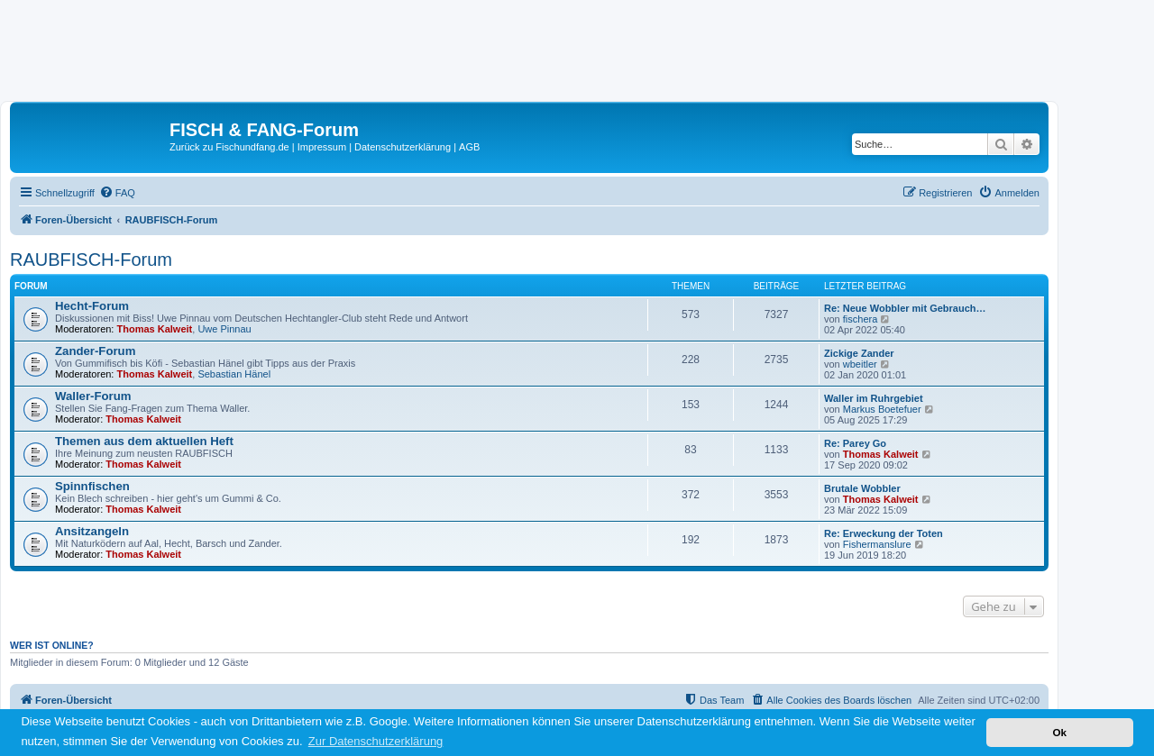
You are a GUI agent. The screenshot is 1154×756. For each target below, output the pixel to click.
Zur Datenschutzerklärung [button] (376, 741)
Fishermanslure (877, 544)
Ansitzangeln (92, 531)
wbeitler (860, 364)
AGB (469, 146)
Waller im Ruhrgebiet (873, 398)
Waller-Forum (93, 396)
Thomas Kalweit (155, 328)
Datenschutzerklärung (402, 146)
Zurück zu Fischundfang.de (229, 146)
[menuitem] (117, 193)
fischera (860, 319)
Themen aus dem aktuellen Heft (144, 441)
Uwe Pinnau (224, 328)
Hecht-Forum (92, 306)
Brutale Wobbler (862, 488)
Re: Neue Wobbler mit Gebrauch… (905, 308)
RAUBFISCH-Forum (91, 259)
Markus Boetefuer (882, 409)
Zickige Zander (859, 353)
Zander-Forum (95, 351)
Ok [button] (1059, 732)
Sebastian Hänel (233, 374)
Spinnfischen (92, 486)
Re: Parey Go (855, 443)
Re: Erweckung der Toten (883, 533)
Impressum (322, 146)
